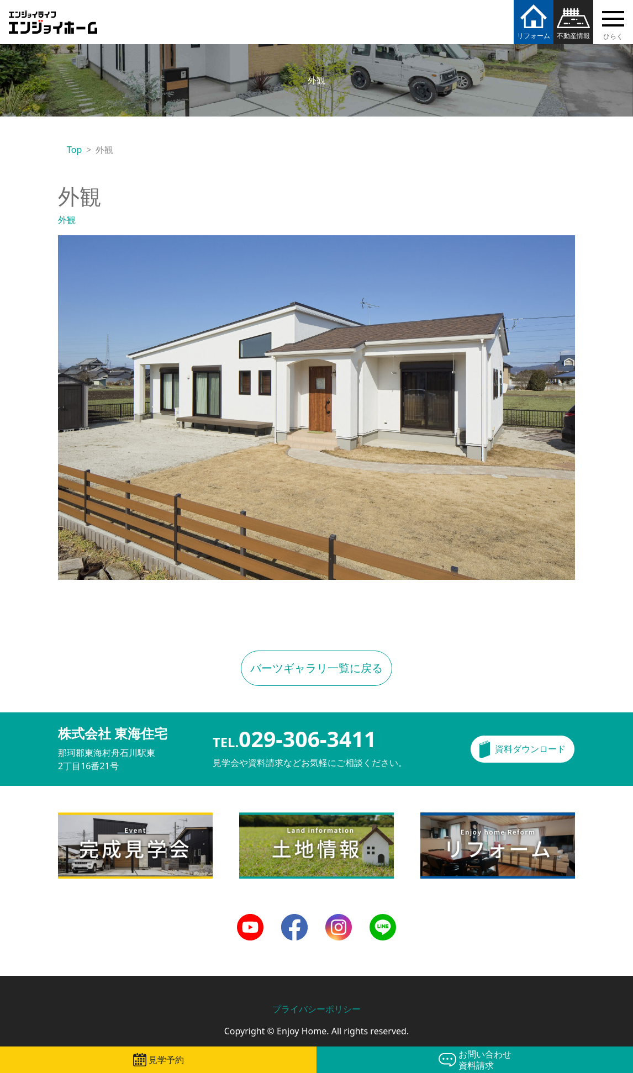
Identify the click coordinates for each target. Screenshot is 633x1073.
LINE (379, 921)
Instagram (338, 921)
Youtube (250, 921)
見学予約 (166, 1060)
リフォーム (533, 35)
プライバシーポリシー (316, 1009)
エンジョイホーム (53, 16)
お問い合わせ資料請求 (484, 1059)
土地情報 (257, 819)
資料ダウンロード (530, 749)
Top (74, 150)
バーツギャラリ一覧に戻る (316, 667)
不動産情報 (573, 35)
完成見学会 (80, 819)
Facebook (294, 921)
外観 (67, 220)
